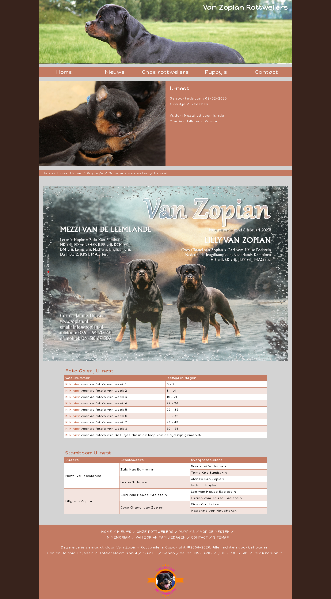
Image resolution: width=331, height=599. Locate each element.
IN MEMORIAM (118, 537)
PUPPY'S (187, 532)
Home (64, 72)
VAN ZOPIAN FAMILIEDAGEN (161, 537)
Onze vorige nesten (129, 173)
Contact (266, 72)
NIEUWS (124, 532)
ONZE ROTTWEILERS (155, 532)
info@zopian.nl (269, 553)
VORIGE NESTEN (215, 532)
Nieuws (115, 72)
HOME (106, 532)
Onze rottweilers (165, 72)
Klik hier (72, 384)
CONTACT (199, 537)
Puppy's (216, 72)
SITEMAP (221, 537)
